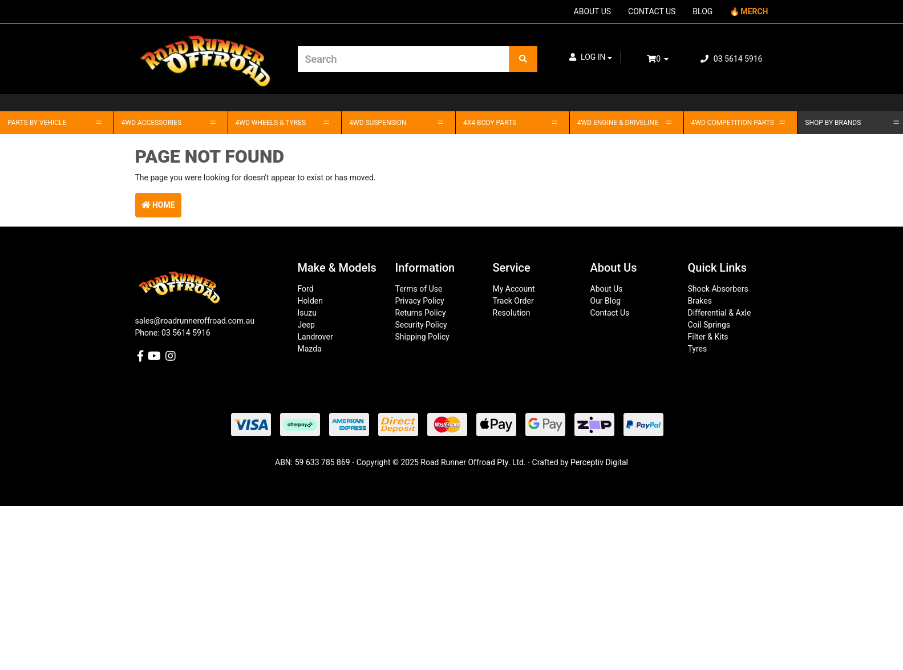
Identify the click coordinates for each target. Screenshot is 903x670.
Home (158, 204)
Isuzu (307, 312)
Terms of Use (419, 288)
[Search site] (523, 59)
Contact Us (610, 312)
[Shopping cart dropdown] (666, 59)
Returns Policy (420, 312)
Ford (306, 288)
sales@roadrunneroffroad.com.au (195, 320)
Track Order (513, 300)
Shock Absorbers (718, 288)
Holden (310, 300)
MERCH (754, 11)
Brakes (700, 300)
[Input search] (403, 59)
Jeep (306, 324)
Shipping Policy (422, 336)
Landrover (315, 336)
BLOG (702, 11)
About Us (606, 288)
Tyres (697, 348)
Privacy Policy (419, 300)
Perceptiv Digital (599, 462)
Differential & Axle (719, 312)
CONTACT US (651, 11)
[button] (591, 57)
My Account (514, 288)
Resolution (512, 312)
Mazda (310, 348)
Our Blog (605, 300)
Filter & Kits (708, 336)
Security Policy (421, 324)
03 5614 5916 (731, 58)
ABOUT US (593, 11)
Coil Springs (709, 324)
